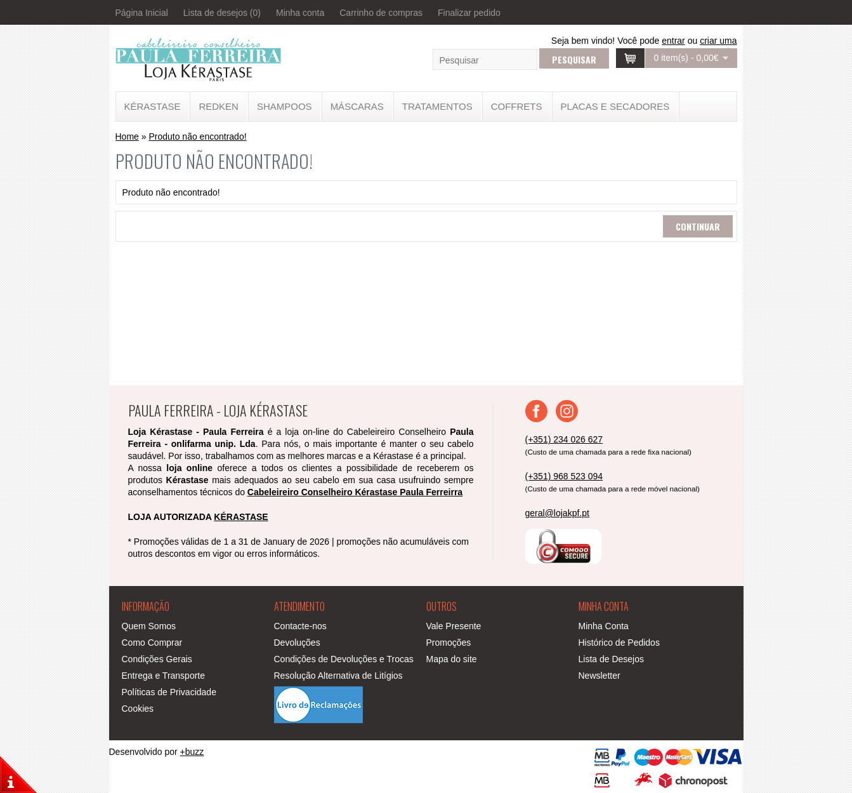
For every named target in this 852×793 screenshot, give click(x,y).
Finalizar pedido (469, 13)
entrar (673, 41)
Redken (219, 106)
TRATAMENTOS (437, 106)
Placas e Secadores (615, 106)
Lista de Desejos (612, 659)
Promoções (448, 642)
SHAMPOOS (284, 106)
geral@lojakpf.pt (557, 513)
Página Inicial (141, 13)
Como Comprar (152, 642)
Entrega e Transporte (164, 675)
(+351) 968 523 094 (564, 476)
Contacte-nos (300, 626)
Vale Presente (454, 626)
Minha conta (300, 13)
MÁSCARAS (357, 106)
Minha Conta (604, 626)
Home (127, 136)
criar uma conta (718, 46)
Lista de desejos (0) (222, 13)
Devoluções (297, 642)
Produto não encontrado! (197, 136)
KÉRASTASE (152, 106)
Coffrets (516, 106)
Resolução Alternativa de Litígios (338, 675)
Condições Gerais (157, 659)
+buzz (192, 752)
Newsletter (599, 675)
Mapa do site (451, 659)
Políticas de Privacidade (169, 692)
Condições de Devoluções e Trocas (344, 659)
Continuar (698, 226)
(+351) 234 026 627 (564, 439)
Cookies (138, 708)
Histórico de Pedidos (619, 642)
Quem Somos (149, 626)
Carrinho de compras (381, 13)
